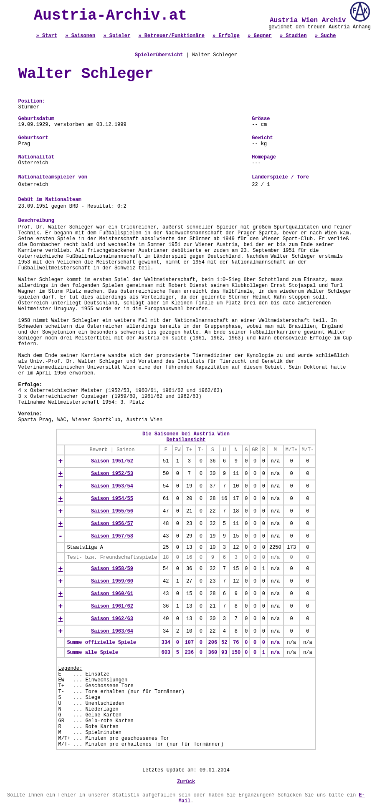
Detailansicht (186, 440)
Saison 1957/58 (112, 536)
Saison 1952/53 (112, 474)
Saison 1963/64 (112, 631)
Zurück (186, 782)
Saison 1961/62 (112, 606)
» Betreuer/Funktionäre (171, 36)
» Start (46, 36)
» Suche (325, 36)
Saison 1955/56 (112, 511)
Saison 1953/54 (112, 486)
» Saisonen (80, 36)
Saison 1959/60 (112, 581)
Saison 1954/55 (112, 499)
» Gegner (260, 36)
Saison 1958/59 (112, 569)
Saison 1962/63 (112, 619)
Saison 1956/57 (112, 524)
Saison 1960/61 (112, 594)
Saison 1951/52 (112, 461)
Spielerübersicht (159, 55)
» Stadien (293, 36)
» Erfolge (226, 36)
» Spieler (116, 36)
